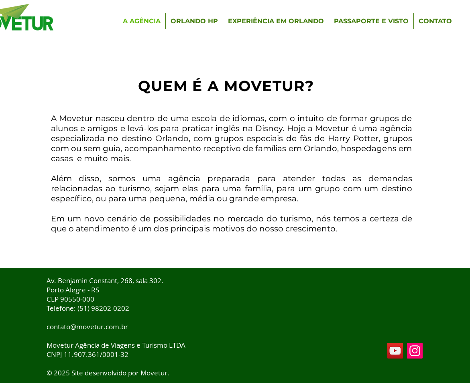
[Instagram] (415, 351)
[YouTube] (395, 351)
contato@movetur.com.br (87, 326)
